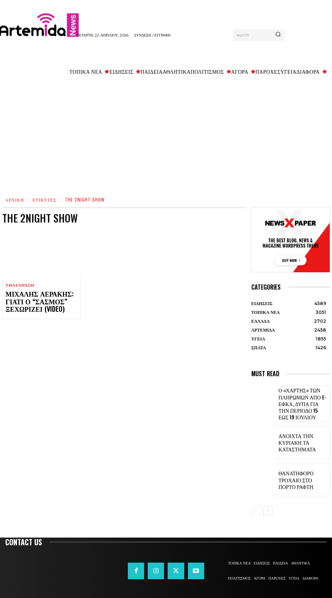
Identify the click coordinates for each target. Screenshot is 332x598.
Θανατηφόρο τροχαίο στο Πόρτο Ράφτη (302, 477)
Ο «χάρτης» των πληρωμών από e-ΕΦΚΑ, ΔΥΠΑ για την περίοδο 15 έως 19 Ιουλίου (299, 402)
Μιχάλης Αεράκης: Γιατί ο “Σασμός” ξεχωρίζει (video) (40, 300)
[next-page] (267, 508)
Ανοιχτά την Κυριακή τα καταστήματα (302, 439)
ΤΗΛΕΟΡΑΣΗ (20, 285)
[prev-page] (256, 508)
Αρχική (14, 199)
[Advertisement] (166, 134)
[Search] (278, 35)
